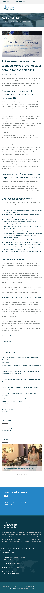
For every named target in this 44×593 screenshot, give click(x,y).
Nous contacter (19, 2)
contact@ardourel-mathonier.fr (17, 567)
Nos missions (8, 430)
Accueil (3, 548)
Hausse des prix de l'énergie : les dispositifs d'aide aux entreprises (21, 365)
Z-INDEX (32, 589)
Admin (14, 74)
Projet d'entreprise (9, 426)
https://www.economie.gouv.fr (15, 336)
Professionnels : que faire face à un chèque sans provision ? (19, 393)
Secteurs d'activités (9, 428)
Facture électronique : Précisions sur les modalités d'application (20, 387)
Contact (11, 550)
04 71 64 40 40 (6, 2)
